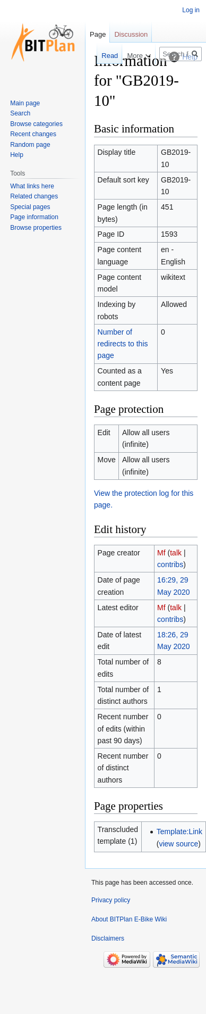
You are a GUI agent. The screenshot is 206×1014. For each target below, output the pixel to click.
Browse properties (36, 227)
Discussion (131, 34)
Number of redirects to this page (123, 344)
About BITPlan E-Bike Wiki (129, 919)
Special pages (30, 207)
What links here (32, 186)
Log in (191, 10)
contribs (170, 564)
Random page (30, 144)
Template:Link (179, 831)
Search (20, 113)
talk (176, 552)
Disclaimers (107, 938)
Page (98, 34)
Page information (34, 217)
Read (103, 56)
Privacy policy (110, 900)
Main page (25, 103)
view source (178, 844)
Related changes (34, 196)
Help (16, 155)
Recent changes (33, 134)
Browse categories (36, 124)
